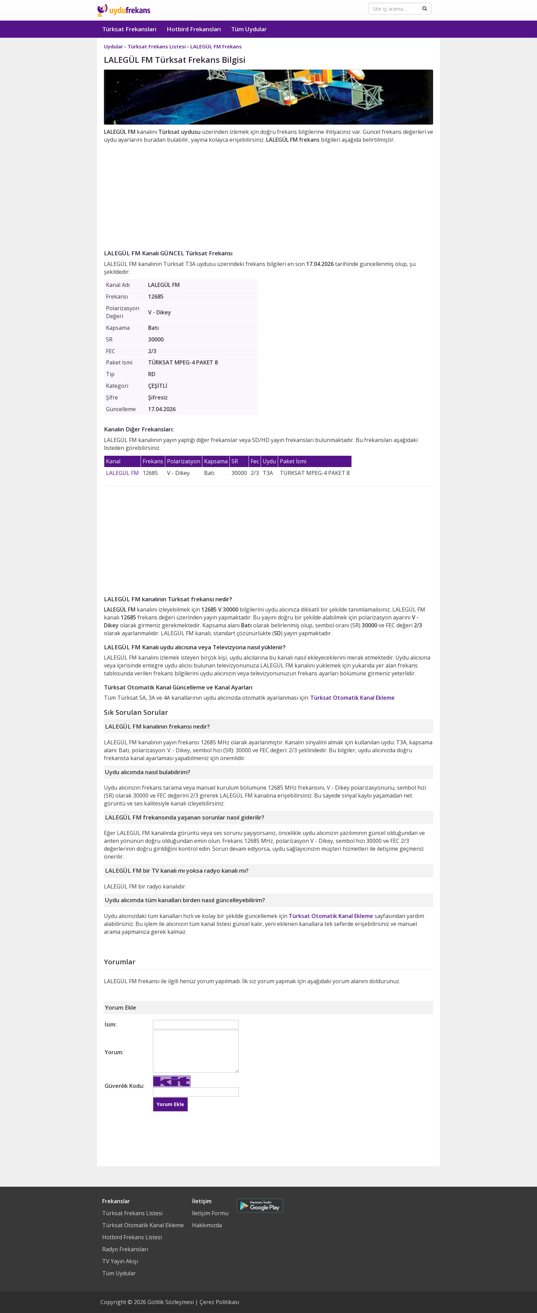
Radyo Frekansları (125, 1249)
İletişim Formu (210, 1213)
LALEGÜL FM (122, 473)
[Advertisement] (268, 195)
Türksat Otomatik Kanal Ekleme (352, 697)
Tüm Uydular (249, 29)
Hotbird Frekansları (194, 29)
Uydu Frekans (123, 10)
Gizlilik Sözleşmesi (170, 1302)
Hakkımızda (207, 1225)
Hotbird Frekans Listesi (132, 1237)
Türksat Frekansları (129, 29)
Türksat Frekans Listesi (132, 1213)
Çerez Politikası (219, 1302)
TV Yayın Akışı (120, 1261)
